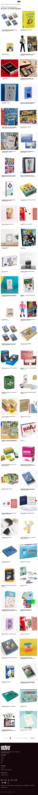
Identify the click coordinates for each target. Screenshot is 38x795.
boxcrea (22, 730)
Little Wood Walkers (24, 538)
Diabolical (22, 55)
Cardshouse (4, 731)
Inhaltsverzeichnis (4, 787)
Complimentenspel (24, 30)
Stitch (22, 586)
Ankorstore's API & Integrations (6, 769)
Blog (1, 762)
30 (22, 738)
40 (24, 738)
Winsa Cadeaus (23, 152)
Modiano (22, 417)
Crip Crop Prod (4, 393)
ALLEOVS (22, 296)
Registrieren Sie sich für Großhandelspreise (9, 7)
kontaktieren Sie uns (4, 774)
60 (27, 738)
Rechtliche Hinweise (10, 785)
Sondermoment (23, 513)
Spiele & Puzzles (8, 4)
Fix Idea (3, 514)
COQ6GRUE (4, 682)
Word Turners (4, 103)
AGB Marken (32, 785)
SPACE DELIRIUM (23, 272)
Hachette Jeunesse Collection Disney (8, 128)
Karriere (2, 759)
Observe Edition (4, 152)
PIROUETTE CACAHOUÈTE (6, 54)
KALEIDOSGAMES (23, 248)
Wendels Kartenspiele (5, 31)
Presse (2, 760)
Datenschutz (3, 785)
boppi (3, 441)
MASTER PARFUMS (5, 201)
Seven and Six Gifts (24, 79)
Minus (21, 104)
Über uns (2, 757)
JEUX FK (3, 272)
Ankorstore (3, 4)
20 (21, 738)
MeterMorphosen (23, 200)
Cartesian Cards (4, 79)
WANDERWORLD (4, 248)
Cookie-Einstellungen (18, 785)
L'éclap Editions (4, 296)
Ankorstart (3, 767)
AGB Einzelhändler (26, 785)
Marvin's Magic (23, 127)
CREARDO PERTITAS (5, 417)
